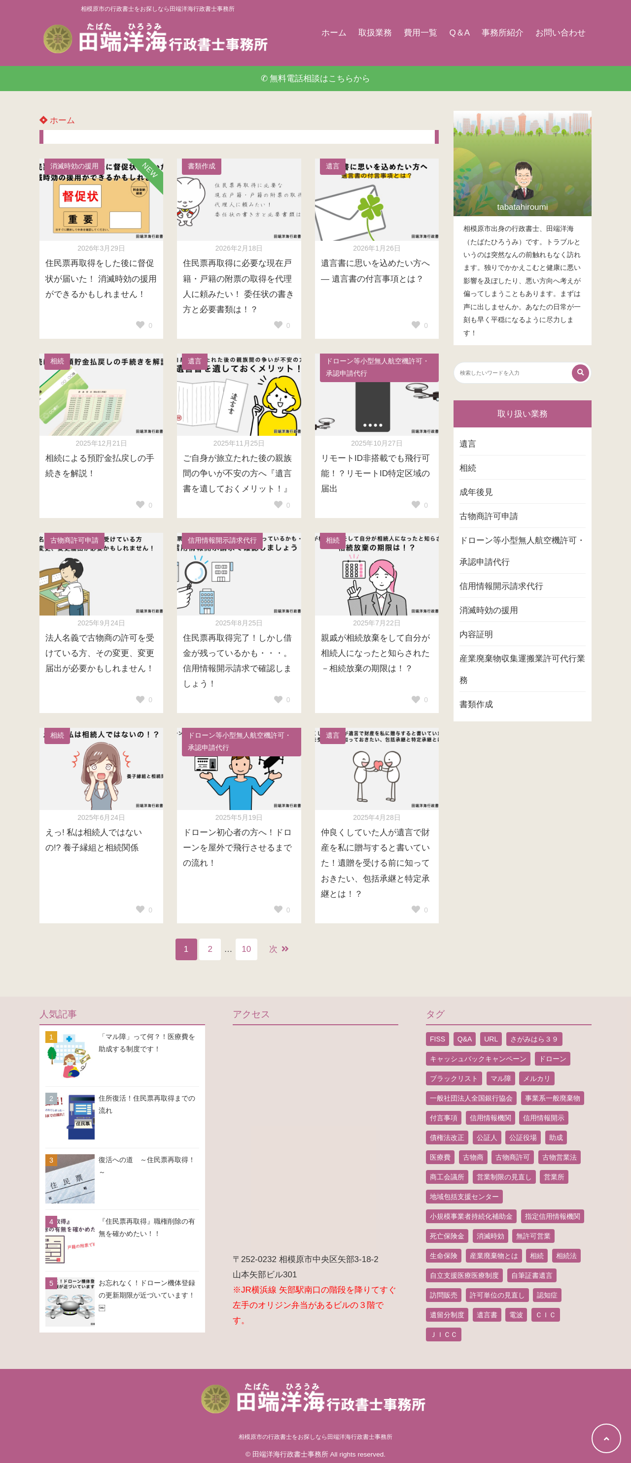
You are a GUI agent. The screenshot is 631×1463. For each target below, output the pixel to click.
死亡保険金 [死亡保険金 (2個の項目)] (447, 1236)
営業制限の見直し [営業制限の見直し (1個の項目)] (504, 1177)
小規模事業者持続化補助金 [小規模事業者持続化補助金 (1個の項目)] (471, 1216)
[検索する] (580, 373)
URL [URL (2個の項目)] (491, 1039)
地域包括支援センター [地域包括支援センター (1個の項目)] (464, 1197)
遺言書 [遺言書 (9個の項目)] (487, 1315)
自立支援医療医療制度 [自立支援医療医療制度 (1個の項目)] (464, 1275)
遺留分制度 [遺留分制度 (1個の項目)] (447, 1315)
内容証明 (476, 634)
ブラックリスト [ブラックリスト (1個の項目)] (454, 1078)
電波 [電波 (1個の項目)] (516, 1315)
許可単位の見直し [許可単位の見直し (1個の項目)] (497, 1295)
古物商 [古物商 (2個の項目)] (473, 1157)
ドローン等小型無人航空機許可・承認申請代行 (377, 367)
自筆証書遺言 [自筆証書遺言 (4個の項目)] (532, 1275)
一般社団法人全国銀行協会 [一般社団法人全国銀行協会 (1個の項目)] (471, 1098)
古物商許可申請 (74, 540)
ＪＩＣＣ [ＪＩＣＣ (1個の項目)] (443, 1334)
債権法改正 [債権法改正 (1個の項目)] (447, 1137)
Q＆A (459, 32)
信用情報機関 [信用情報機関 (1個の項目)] (490, 1118)
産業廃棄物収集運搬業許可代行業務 (522, 669)
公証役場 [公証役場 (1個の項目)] (523, 1137)
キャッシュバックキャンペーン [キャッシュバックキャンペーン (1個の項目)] (478, 1059)
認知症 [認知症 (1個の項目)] (547, 1295)
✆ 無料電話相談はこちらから (316, 78)
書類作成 (201, 166)
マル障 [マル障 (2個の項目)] (501, 1078)
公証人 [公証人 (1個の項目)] (487, 1137)
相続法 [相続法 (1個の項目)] (566, 1256)
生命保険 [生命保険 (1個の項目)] (443, 1256)
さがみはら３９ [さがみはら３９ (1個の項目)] (534, 1039)
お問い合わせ (560, 32)
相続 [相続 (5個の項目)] (537, 1256)
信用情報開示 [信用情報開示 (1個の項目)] (543, 1118)
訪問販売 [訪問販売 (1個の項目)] (443, 1295)
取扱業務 (375, 32)
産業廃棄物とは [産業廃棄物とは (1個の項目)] (494, 1256)
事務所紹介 (503, 32)
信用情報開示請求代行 (222, 540)
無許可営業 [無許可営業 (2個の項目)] (533, 1236)
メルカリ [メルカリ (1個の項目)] (537, 1078)
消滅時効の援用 (74, 166)
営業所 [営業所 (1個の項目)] (554, 1177)
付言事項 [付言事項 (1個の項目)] (443, 1118)
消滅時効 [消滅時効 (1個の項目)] (490, 1236)
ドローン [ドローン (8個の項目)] (552, 1059)
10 (246, 949)
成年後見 (476, 492)
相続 (57, 361)
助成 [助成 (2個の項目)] (556, 1137)
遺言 (333, 166)
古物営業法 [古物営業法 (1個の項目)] (559, 1157)
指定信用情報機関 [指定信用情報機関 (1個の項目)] (552, 1216)
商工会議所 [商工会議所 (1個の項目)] (447, 1177)
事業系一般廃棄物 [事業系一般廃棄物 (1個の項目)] (552, 1098)
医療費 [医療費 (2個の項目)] (440, 1157)
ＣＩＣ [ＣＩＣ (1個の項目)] (545, 1315)
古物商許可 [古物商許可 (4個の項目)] (512, 1157)
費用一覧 (420, 32)
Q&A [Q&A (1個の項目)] (464, 1039)
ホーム (334, 32)
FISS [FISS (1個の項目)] (437, 1039)
